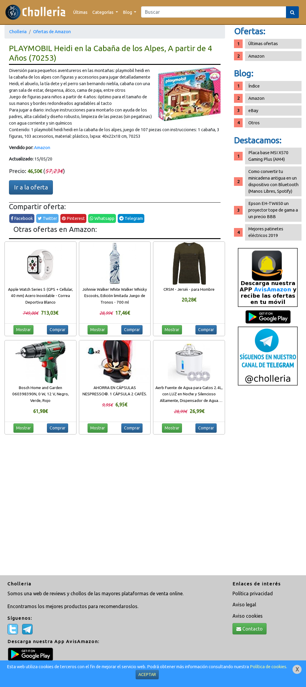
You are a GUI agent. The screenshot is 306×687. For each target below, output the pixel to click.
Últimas (80, 12)
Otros (254, 122)
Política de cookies (268, 666)
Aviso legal (244, 604)
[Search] (213, 12)
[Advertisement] (268, 482)
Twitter (47, 218)
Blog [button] (128, 12)
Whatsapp (102, 218)
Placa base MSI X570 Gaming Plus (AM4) (268, 156)
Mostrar (23, 329)
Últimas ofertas (263, 43)
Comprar (57, 329)
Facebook (22, 218)
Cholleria (18, 31)
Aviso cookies (247, 616)
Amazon (42, 147)
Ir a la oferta (31, 187)
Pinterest (73, 218)
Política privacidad (252, 593)
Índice (254, 85)
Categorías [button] (103, 12)
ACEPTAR (147, 674)
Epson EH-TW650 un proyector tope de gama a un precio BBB (273, 210)
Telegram (131, 218)
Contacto (249, 628)
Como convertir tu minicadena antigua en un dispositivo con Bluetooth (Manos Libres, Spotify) (273, 181)
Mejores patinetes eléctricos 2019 (265, 232)
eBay (253, 110)
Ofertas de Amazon (52, 31)
